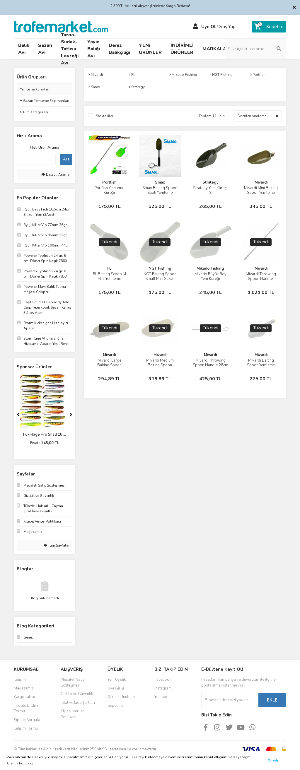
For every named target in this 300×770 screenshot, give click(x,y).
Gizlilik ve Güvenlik (77, 694)
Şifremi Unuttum (121, 696)
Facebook (162, 679)
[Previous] (18, 414)
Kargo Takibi (24, 696)
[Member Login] (195, 26)
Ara (66, 159)
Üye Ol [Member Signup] (208, 27)
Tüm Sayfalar (56, 545)
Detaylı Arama (55, 174)
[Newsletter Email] (229, 700)
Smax (160, 182)
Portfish (109, 182)
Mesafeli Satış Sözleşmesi (72, 682)
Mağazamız (23, 688)
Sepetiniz (115, 705)
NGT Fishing (160, 268)
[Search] (255, 49)
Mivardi (261, 182)
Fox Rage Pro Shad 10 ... (44, 434)
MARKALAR (216, 49)
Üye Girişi (116, 688)
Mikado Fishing (210, 268)
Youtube (161, 696)
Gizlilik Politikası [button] (20, 763)
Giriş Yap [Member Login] (227, 27)
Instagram (163, 688)
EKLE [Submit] (272, 700)
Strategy (210, 182)
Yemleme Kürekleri (34, 89)
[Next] (70, 414)
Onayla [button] (273, 760)
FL (109, 268)
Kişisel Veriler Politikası (72, 714)
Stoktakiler (104, 116)
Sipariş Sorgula (27, 720)
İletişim (20, 679)
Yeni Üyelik (117, 679)
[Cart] (269, 26)
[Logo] (61, 26)
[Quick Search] (36, 159)
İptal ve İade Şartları (78, 702)
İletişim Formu (26, 728)
